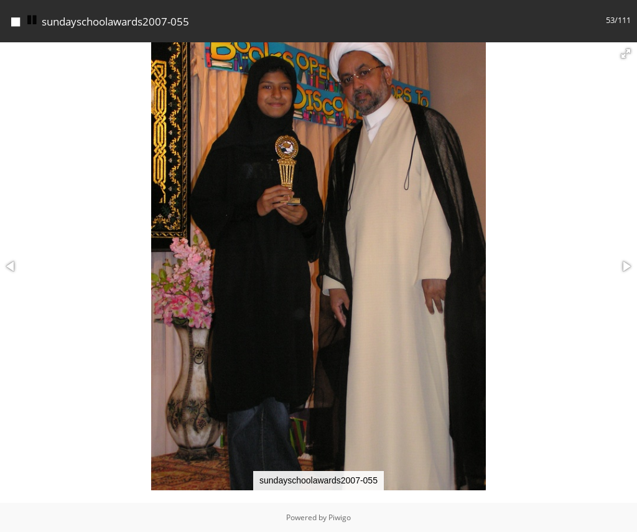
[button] (626, 53)
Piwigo (339, 517)
